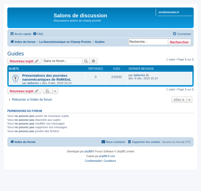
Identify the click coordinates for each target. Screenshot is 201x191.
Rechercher (179, 42)
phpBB (88, 151)
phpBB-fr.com (107, 156)
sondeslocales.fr (169, 12)
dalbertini (33, 83)
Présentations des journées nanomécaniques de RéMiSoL (46, 77)
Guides (15, 53)
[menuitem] (38, 34)
